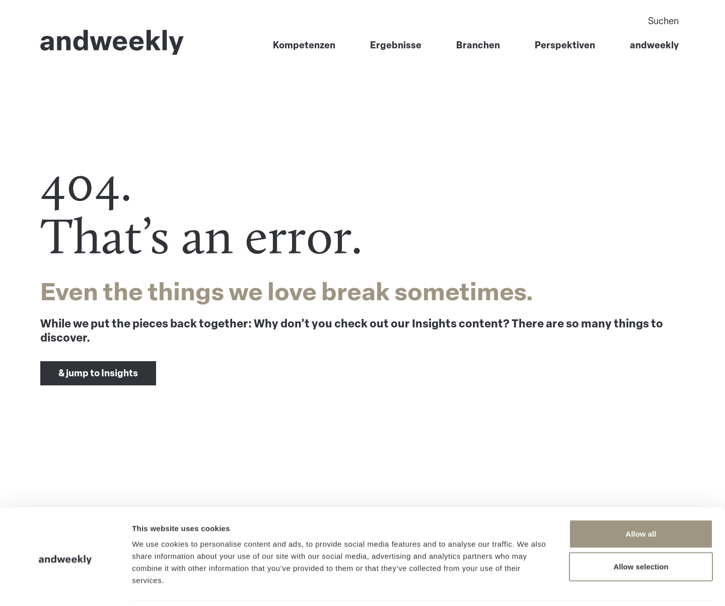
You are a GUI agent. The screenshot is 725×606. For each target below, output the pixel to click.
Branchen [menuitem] (478, 46)
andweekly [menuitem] (654, 46)
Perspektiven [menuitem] (565, 46)
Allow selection (640, 532)
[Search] (562, 22)
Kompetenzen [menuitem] (304, 46)
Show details (528, 586)
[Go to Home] (112, 43)
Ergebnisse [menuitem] (395, 46)
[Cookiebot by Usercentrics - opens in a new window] (65, 586)
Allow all (641, 499)
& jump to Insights (98, 373)
